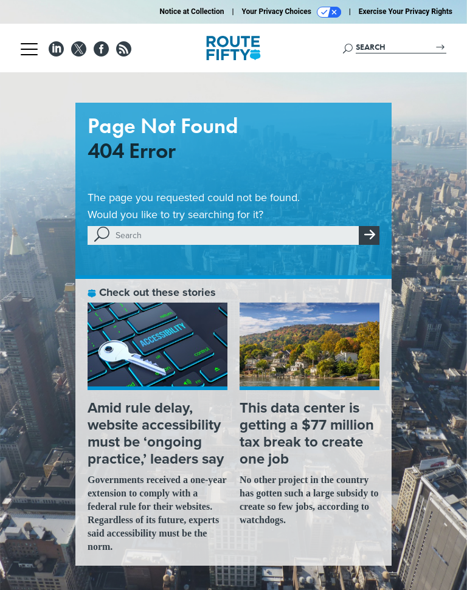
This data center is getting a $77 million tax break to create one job (307, 433)
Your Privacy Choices (291, 12)
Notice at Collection (191, 11)
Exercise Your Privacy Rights (405, 11)
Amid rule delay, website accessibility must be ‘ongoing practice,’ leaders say (156, 433)
